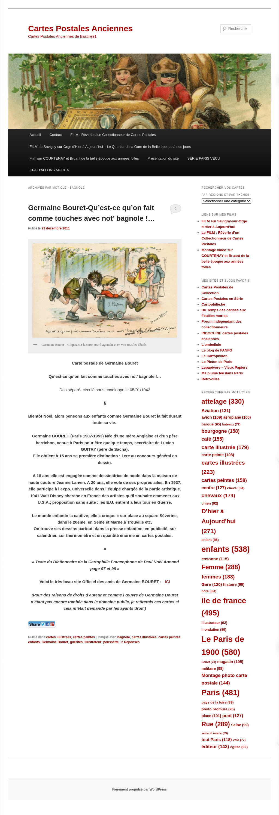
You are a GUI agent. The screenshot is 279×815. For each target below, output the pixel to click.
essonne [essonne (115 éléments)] (215, 558)
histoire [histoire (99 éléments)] (233, 585)
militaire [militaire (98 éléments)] (213, 669)
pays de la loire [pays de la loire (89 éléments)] (218, 702)
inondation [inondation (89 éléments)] (214, 629)
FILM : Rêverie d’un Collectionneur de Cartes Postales (113, 135)
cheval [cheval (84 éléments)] (236, 488)
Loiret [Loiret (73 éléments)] (209, 662)
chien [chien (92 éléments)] (210, 503)
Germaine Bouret (55, 642)
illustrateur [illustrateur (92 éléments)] (215, 623)
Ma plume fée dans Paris (222, 373)
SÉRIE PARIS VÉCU (203, 158)
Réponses (130, 642)
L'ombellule (211, 345)
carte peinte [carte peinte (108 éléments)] (218, 455)
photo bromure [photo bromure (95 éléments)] (218, 709)
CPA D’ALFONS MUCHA (49, 170)
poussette (111, 642)
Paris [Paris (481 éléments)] (221, 692)
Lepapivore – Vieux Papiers (225, 367)
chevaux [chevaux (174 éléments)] (218, 495)
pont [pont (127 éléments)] (232, 715)
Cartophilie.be (213, 304)
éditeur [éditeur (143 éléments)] (215, 746)
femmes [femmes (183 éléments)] (218, 577)
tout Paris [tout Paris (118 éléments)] (217, 739)
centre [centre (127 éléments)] (214, 488)
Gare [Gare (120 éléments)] (212, 584)
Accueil (35, 135)
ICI (167, 581)
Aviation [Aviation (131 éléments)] (216, 410)
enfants (34, 642)
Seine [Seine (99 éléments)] (240, 725)
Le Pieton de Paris (217, 362)
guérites (76, 642)
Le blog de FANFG (217, 350)
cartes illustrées (58, 637)
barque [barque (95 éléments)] (211, 424)
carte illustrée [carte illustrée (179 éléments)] (225, 447)
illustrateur (92, 642)
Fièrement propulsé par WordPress (139, 789)
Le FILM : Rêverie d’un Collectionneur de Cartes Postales (223, 238)
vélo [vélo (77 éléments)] (239, 740)
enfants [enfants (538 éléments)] (226, 549)
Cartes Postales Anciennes (80, 28)
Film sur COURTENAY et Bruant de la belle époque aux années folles (84, 158)
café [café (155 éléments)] (213, 439)
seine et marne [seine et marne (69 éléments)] (215, 733)
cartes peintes (84, 637)
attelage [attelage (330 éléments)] (223, 401)
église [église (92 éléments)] (239, 747)
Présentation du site (163, 158)
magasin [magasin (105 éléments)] (230, 662)
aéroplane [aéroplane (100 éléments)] (237, 417)
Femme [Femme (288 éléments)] (221, 567)
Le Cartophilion (215, 356)
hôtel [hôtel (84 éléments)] (209, 591)
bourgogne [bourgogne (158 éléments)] (221, 431)
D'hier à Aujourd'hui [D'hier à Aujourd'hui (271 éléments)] (219, 521)
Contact (56, 135)
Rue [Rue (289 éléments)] (216, 724)
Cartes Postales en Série (222, 299)
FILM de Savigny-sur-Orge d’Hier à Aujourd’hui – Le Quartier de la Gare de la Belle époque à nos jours (110, 147)
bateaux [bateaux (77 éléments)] (231, 424)
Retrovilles (211, 379)
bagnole (123, 637)
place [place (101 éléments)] (211, 716)
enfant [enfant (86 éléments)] (210, 540)
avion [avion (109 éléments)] (212, 417)
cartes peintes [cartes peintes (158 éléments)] (224, 480)
